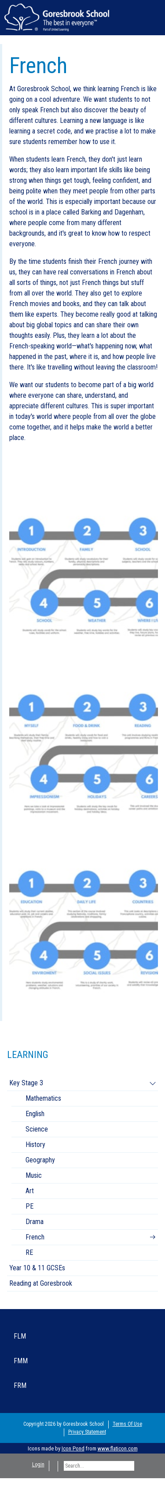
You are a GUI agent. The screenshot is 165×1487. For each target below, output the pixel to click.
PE (29, 1206)
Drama (35, 1221)
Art (30, 1191)
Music (34, 1175)
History (35, 1144)
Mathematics (43, 1098)
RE (29, 1252)
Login (38, 1464)
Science (37, 1129)
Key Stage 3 (26, 1083)
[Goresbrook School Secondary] (56, 17)
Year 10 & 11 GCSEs (37, 1268)
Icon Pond (73, 1448)
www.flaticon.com (118, 1448)
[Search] (99, 1466)
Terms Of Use (127, 1424)
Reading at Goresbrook (40, 1283)
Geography (40, 1160)
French (35, 1237)
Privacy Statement (87, 1432)
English (35, 1114)
